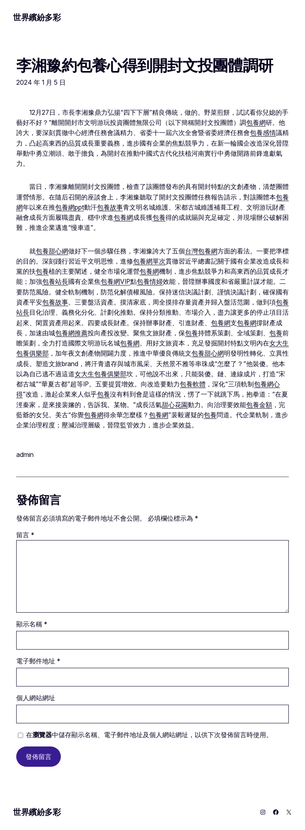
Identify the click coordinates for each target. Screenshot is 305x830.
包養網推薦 (71, 333)
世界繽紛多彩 (37, 17)
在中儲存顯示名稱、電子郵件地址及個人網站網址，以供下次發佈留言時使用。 (149, 735)
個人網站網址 (35, 698)
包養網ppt (69, 207)
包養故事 (110, 207)
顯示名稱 (31, 624)
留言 (25, 535)
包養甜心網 (52, 251)
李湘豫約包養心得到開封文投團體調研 (144, 66)
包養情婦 (150, 281)
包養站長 (55, 281)
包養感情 (263, 133)
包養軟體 (193, 384)
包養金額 (259, 405)
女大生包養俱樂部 (101, 374)
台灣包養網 (201, 251)
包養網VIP (115, 281)
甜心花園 (175, 405)
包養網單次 (149, 261)
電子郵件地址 (38, 661)
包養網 (256, 123)
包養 (158, 217)
